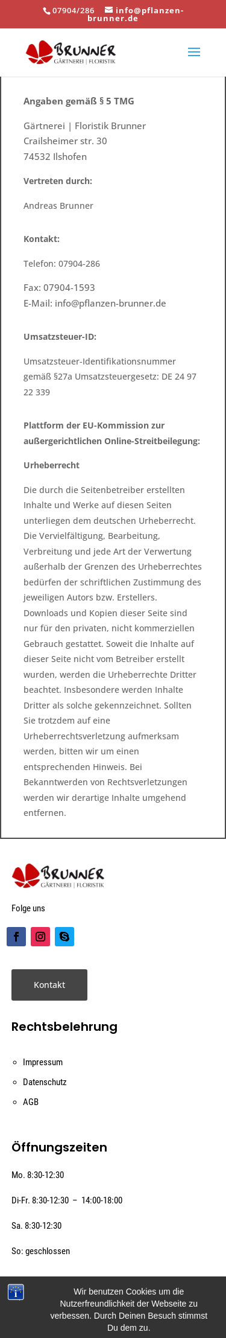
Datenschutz (45, 1082)
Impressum (43, 1062)
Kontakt (49, 984)
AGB (31, 1102)
